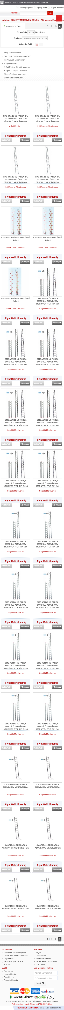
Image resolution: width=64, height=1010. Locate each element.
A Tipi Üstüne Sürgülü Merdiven (17, 67)
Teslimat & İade (17, 1004)
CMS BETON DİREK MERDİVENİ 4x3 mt (15, 238)
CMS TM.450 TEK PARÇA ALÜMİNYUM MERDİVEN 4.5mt (15, 846)
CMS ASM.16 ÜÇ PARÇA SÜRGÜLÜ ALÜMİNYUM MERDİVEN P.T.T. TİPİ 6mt (47, 300)
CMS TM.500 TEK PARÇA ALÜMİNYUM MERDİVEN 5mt (48, 785)
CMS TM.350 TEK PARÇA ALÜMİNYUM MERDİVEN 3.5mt (15, 907)
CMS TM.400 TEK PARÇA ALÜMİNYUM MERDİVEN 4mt (48, 846)
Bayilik (38, 953)
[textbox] (33, 13)
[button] (40, 983)
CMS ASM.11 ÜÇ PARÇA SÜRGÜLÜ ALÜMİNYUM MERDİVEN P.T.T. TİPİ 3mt (47, 421)
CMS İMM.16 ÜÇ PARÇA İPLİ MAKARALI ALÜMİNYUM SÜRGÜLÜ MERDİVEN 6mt (15, 117)
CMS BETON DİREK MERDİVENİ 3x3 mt (47, 238)
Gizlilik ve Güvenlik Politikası (15, 956)
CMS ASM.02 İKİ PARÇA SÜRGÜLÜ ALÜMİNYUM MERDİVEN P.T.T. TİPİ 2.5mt (16, 725)
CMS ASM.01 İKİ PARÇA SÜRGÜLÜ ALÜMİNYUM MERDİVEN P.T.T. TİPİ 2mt (47, 725)
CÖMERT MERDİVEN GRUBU (25, 20)
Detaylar (25, 140)
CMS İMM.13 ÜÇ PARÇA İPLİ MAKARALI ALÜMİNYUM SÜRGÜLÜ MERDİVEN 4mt (15, 178)
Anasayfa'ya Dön (13, 26)
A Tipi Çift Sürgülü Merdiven (15, 71)
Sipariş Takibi (42, 8)
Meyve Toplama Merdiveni (15, 74)
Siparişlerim (8, 977)
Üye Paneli (8, 971)
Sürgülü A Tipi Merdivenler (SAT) (17, 56)
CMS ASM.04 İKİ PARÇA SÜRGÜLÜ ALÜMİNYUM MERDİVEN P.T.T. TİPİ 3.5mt (16, 664)
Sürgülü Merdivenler (12, 53)
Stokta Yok (6, 140)
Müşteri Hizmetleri (57, 8)
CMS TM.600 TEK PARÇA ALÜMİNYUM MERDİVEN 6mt (16, 785)
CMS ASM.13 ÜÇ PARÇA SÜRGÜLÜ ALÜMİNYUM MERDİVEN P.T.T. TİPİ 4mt (47, 360)
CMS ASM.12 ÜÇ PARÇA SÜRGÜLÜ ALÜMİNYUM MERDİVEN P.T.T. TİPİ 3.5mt (16, 421)
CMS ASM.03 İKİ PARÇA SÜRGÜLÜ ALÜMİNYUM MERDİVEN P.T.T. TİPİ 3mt (47, 664)
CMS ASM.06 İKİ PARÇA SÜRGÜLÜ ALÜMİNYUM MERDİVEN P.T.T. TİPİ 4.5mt (16, 603)
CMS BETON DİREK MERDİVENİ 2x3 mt (15, 299)
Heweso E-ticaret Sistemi (28, 1008)
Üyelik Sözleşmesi (32, 1004)
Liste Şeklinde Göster (41, 44)
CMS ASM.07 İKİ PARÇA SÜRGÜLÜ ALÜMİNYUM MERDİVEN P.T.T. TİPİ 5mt (47, 543)
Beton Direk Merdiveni (13, 78)
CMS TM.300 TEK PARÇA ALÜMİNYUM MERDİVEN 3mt (48, 907)
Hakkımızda (41, 956)
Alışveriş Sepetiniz (26, 8)
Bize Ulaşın (40, 964)
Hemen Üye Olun (11, 974)
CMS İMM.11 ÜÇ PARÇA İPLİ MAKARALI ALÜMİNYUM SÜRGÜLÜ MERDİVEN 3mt (47, 178)
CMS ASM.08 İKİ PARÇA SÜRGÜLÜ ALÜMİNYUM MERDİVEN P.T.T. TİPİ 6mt (15, 543)
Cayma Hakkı (9, 958)
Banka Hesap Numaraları (46, 961)
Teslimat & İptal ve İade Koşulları (13, 962)
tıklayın (24, 2)
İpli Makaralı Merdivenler (14, 60)
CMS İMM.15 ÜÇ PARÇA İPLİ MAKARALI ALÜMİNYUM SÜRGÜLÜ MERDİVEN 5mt (47, 117)
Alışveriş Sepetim (11, 980)
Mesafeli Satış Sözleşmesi (15, 953)
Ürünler (5, 20)
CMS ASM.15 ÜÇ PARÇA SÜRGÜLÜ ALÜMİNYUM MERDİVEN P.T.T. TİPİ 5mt (15, 360)
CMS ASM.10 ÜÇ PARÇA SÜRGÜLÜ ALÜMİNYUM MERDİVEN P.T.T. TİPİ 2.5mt (16, 482)
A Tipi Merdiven (10, 63)
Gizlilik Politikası (46, 1004)
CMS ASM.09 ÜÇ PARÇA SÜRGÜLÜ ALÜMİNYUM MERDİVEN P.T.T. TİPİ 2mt (47, 482)
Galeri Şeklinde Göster (36, 44)
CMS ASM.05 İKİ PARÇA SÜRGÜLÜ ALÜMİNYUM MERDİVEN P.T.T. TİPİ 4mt (47, 603)
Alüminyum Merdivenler (52, 20)
